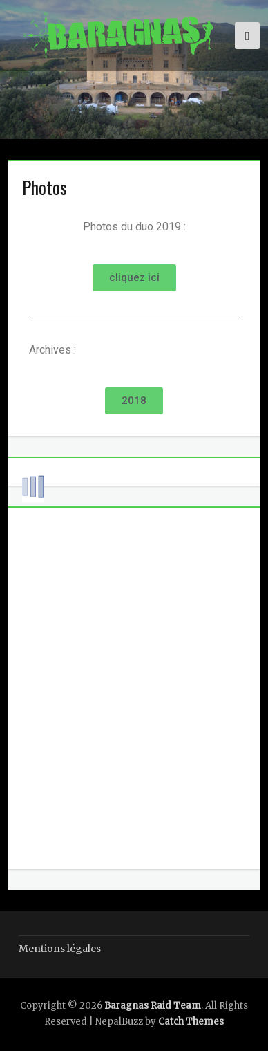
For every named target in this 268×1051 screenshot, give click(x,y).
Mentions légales (60, 948)
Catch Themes (191, 1021)
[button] (134, 277)
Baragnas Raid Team (152, 1006)
